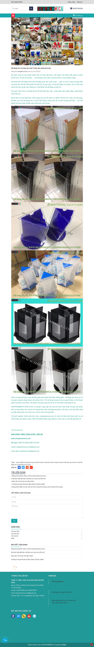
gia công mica (31, 462)
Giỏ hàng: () (78, 15)
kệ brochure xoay (42, 462)
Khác (12, 538)
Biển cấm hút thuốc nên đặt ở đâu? (23, 481)
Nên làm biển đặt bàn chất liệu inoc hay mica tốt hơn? (29, 478)
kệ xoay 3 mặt (61, 462)
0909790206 (78, 8)
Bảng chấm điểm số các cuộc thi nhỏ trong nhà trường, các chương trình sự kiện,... (38, 487)
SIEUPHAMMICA (57, 581)
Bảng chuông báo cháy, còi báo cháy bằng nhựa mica (29, 476)
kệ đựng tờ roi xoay (25, 464)
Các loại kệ (14, 536)
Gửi (14, 521)
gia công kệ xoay (22, 462)
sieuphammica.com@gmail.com (25, 593)
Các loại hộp (15, 533)
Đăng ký (79, 2)
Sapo (64, 645)
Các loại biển (15, 531)
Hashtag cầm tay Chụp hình (62, 592)
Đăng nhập (71, 2)
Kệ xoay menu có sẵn (73, 462)
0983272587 (32, 590)
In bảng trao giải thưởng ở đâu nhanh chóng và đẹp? (28, 484)
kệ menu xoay (52, 462)
